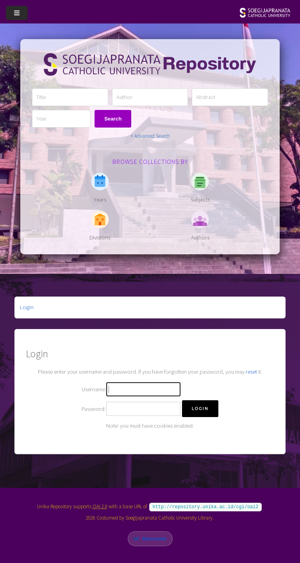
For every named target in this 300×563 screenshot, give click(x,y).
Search (112, 119)
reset (251, 371)
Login (27, 307)
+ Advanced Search (150, 136)
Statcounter (154, 538)
